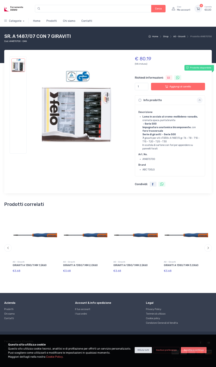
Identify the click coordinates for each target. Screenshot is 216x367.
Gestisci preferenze (166, 350)
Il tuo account (82, 309)
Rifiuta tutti (143, 350)
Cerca (158, 8)
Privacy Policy (153, 309)
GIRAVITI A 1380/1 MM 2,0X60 (80, 265)
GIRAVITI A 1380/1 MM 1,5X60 (30, 265)
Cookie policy (153, 318)
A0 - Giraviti (179, 36)
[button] (170, 100)
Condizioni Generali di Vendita (162, 323)
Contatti (86, 20)
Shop (166, 36)
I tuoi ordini (81, 313)
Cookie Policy (54, 356)
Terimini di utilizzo (156, 313)
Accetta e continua (194, 350)
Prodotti (51, 20)
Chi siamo (69, 20)
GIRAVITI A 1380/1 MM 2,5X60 (130, 265)
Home (36, 20)
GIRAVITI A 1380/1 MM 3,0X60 (181, 265)
